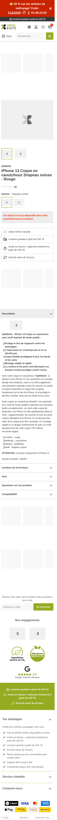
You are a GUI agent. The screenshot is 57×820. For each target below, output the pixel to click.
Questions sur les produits (27, 485)
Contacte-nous (27, 789)
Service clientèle (27, 777)
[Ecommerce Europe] (37, 634)
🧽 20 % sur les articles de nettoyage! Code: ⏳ (27, 8)
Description (27, 314)
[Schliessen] (50, 8)
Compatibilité (27, 494)
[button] (6, 36)
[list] (27, 71)
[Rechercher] (49, 36)
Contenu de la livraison (27, 468)
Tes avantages (27, 720)
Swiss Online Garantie (20, 231)
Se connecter (43, 607)
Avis (27, 476)
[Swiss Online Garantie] (17, 634)
